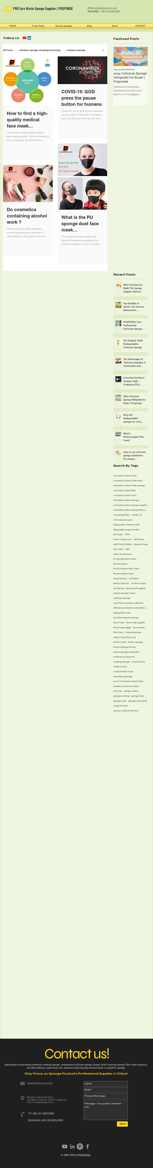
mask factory (138, 662)
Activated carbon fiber (124, 490)
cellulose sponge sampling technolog (39, 50)
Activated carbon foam (125, 495)
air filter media (138, 583)
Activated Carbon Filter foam (128, 481)
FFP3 (127, 534)
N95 (127, 549)
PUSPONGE (84, 1155)
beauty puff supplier (136, 588)
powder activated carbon (126, 686)
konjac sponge (135, 642)
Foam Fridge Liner (122, 539)
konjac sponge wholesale (126, 652)
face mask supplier (135, 623)
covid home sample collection (128, 603)
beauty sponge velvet (124, 593)
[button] (103, 50)
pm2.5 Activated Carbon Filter (128, 681)
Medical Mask (141, 544)
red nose (117, 691)
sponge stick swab (137, 701)
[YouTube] (24, 38)
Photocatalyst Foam (123, 574)
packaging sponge (122, 676)
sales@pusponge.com (105, 8)
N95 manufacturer (122, 554)
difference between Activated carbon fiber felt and (130, 608)
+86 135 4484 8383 (110, 11)
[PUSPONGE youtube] (64, 1146)
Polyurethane (120, 579)
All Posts (8, 50)
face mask (118, 623)
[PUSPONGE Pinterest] (80, 1146)
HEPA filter (139, 539)
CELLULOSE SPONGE (124, 70)
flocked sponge (133, 632)
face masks (139, 628)
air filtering (118, 588)
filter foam (118, 632)
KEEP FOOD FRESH (122, 544)
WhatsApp (94, 11)
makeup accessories (124, 657)
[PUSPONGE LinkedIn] (72, 1146)
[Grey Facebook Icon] (87, 1146)
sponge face (137, 696)
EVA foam (118, 534)
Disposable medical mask (126, 525)
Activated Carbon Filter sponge (129, 485)
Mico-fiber (118, 549)
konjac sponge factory (124, 647)
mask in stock (120, 667)
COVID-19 (136, 515)
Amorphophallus (121, 515)
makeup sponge (121, 662)
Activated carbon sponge (126, 500)
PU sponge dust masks (124, 559)
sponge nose (119, 701)
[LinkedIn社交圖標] (29, 38)
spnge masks (131, 691)
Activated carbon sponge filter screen (130, 510)
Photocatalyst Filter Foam (126, 569)
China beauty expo (122, 520)
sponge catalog (121, 696)
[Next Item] (142, 56)
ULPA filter (134, 579)
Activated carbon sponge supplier (130, 505)
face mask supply (122, 628)
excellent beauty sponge (126, 618)
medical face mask (123, 672)
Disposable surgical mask (126, 530)
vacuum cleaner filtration (126, 711)
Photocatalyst (120, 564)
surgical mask (120, 706)
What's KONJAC (121, 583)
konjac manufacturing (124, 637)
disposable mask (121, 613)
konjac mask (119, 642)
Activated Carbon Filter (125, 476)
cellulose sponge (76, 50)
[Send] (122, 1124)
